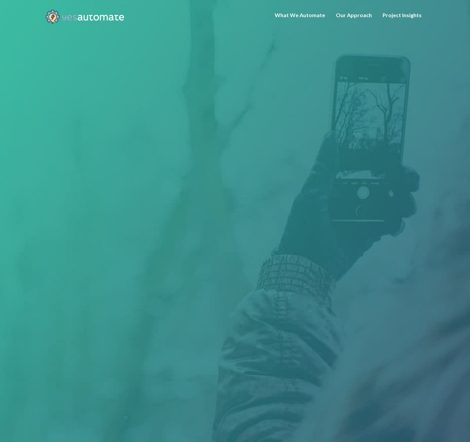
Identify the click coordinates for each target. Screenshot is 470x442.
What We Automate (300, 15)
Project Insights (402, 15)
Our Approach (354, 15)
